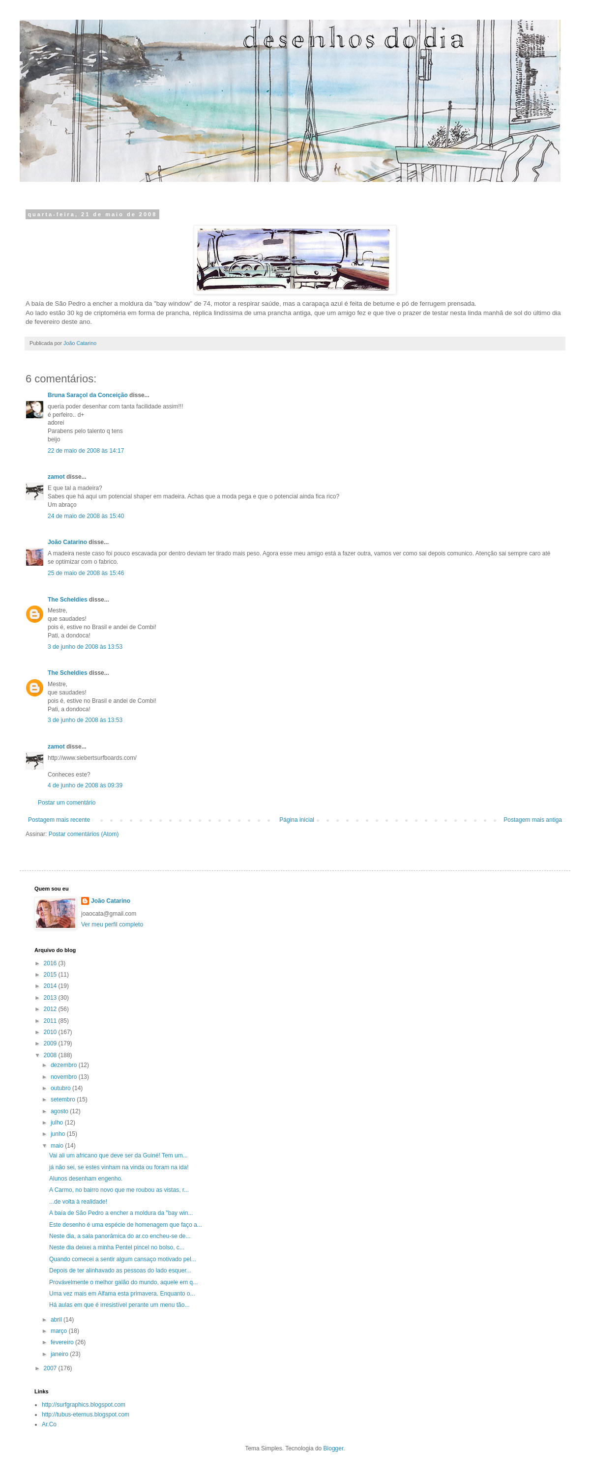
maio (58, 1145)
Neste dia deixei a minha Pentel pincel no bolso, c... (116, 1247)
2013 (51, 997)
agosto (60, 1111)
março (60, 1331)
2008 (51, 1055)
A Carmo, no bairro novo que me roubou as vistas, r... (119, 1189)
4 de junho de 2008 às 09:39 (85, 785)
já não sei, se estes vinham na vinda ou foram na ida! (119, 1167)
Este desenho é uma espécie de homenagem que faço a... (125, 1224)
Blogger (334, 1448)
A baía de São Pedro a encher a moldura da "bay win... (121, 1213)
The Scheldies (68, 599)
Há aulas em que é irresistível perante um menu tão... (119, 1304)
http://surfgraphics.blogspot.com (83, 1404)
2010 (51, 1032)
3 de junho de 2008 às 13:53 (85, 646)
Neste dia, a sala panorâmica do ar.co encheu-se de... (120, 1236)
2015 (51, 974)
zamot (56, 476)
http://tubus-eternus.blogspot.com (85, 1414)
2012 (51, 1009)
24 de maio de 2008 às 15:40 (86, 516)
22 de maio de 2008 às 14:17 (86, 450)
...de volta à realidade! (78, 1201)
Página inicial (296, 819)
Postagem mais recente (59, 819)
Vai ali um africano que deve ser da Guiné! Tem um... (118, 1155)
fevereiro (63, 1342)
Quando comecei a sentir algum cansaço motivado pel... (122, 1259)
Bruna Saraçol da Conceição (88, 395)
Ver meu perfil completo (112, 924)
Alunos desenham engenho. (85, 1178)
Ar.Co (49, 1424)
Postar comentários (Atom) (84, 834)
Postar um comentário (66, 802)
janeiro (60, 1354)
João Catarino (67, 542)
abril (57, 1319)
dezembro (65, 1065)
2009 (51, 1043)
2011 (51, 1020)
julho (58, 1122)
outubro (61, 1088)
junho (59, 1133)
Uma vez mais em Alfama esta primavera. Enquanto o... (122, 1293)
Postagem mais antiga (532, 819)
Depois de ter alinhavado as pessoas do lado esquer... (120, 1270)
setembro (64, 1099)
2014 (51, 985)
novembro (65, 1076)
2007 (51, 1368)
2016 (51, 963)
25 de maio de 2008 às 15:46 (86, 573)
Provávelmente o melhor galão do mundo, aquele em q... (123, 1282)
